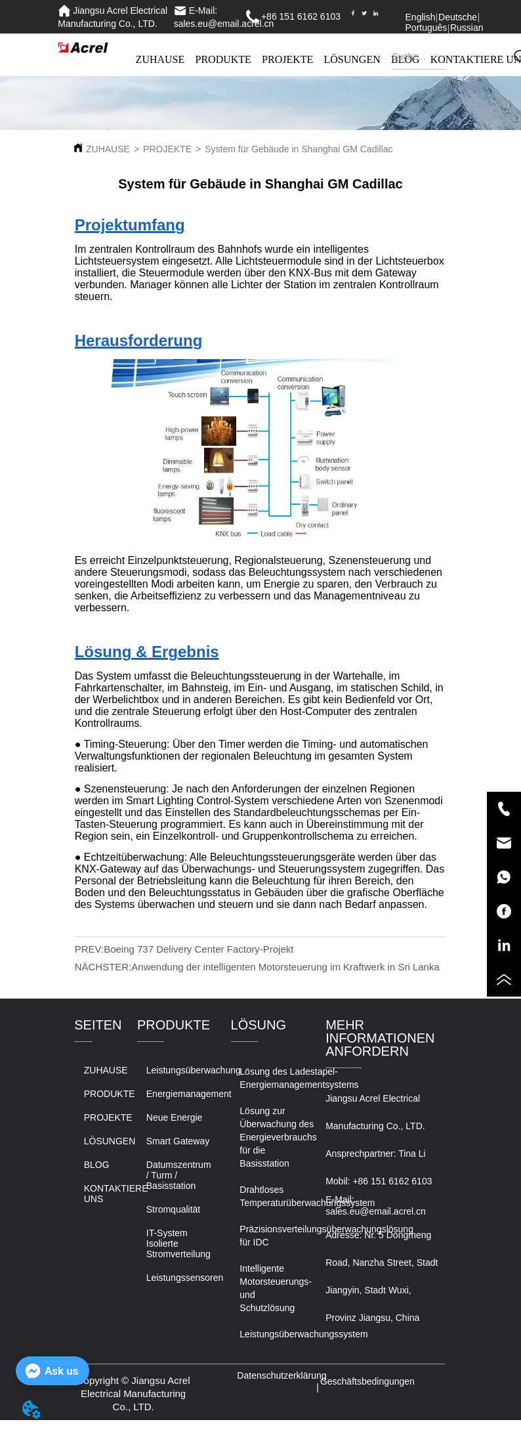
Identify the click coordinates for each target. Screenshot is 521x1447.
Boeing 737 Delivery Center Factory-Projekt (198, 949)
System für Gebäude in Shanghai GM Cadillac (298, 149)
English (421, 17)
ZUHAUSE (160, 59)
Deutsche (457, 17)
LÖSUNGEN (352, 59)
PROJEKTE (287, 59)
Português (427, 27)
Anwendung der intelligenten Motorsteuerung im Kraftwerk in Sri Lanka (285, 966)
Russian (467, 27)
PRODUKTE (223, 59)
